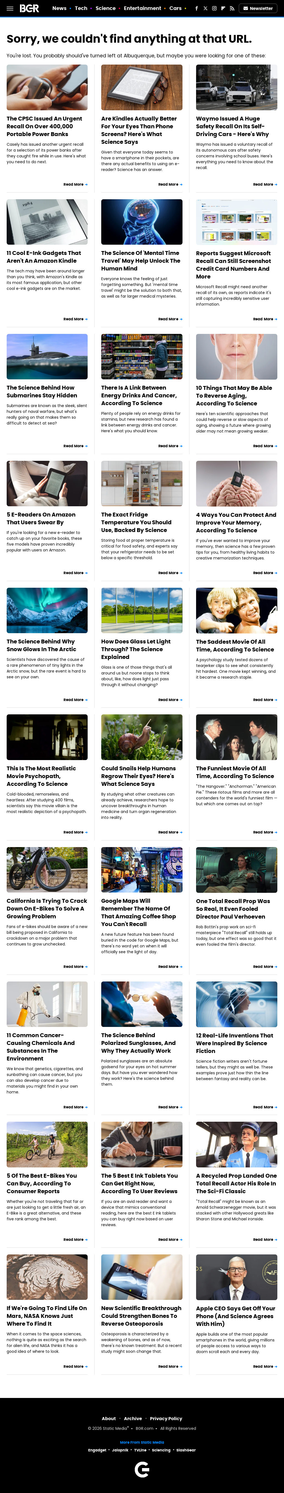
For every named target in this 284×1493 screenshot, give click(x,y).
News (59, 8)
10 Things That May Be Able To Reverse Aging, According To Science (234, 395)
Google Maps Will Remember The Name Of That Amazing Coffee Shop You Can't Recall (138, 912)
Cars (175, 8)
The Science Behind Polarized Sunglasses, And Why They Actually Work (138, 1043)
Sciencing (161, 1450)
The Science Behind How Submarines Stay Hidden (42, 391)
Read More (73, 184)
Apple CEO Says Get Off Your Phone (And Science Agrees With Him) (235, 1316)
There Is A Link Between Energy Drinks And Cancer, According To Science (139, 395)
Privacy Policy (166, 1419)
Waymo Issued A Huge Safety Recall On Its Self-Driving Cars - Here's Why (232, 126)
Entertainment (142, 8)
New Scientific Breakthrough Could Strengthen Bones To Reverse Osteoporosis (141, 1316)
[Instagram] (214, 8)
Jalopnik (120, 1450)
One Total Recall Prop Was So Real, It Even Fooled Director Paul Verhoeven (233, 909)
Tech (81, 8)
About (109, 1419)
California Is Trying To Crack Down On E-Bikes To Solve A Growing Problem (47, 908)
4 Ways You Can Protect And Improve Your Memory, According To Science (236, 522)
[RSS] (232, 8)
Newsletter (258, 8)
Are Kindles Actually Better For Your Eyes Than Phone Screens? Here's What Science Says (139, 130)
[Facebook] (196, 8)
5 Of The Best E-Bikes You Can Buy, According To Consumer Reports (42, 1183)
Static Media (115, 1429)
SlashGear (186, 1450)
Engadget (97, 1450)
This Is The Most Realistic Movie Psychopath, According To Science (41, 776)
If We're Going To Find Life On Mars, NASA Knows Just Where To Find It (47, 1316)
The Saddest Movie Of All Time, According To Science (235, 645)
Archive (133, 1419)
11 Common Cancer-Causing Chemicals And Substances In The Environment (41, 1047)
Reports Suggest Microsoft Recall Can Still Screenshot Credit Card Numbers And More (233, 265)
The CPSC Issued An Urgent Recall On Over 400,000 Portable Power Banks (44, 126)
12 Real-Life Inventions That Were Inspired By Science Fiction (234, 1043)
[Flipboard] (223, 8)
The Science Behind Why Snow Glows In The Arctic (41, 645)
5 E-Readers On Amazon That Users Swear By (41, 518)
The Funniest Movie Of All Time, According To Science (235, 772)
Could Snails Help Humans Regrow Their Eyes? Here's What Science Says (138, 776)
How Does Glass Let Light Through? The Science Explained (136, 649)
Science (106, 8)
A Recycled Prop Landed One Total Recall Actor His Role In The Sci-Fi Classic (236, 1183)
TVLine (140, 1450)
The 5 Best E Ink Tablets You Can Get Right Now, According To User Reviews (139, 1183)
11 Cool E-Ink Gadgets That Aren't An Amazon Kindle (44, 256)
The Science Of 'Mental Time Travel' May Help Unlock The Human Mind (140, 260)
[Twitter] (205, 8)
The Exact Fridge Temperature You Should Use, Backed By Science (136, 522)
